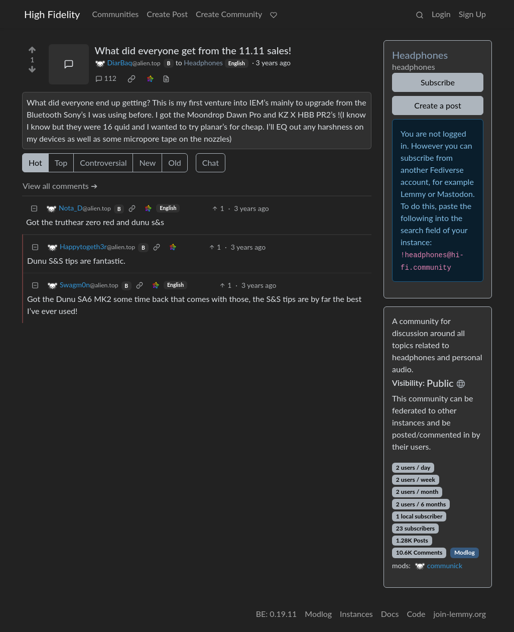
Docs (390, 613)
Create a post (437, 105)
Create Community (229, 14)
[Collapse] (34, 208)
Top (61, 162)
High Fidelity (52, 14)
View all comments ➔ (60, 185)
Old (174, 162)
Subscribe (438, 82)
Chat (210, 162)
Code (416, 613)
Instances (356, 613)
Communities (115, 14)
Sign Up (472, 14)
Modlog (464, 552)
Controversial (103, 162)
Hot (35, 162)
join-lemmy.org (460, 613)
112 (105, 78)
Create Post (167, 14)
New (147, 162)
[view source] (166, 78)
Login (441, 14)
